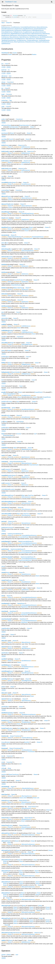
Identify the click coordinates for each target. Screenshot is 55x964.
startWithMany (5, 665)
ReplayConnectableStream (25, 541)
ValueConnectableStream (17, 549)
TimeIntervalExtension (32, 40)
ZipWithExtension (5, 43)
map (2, 441)
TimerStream (4, 53)
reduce (3, 566)
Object (3, 22)
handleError (4, 401)
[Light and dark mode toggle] (52, 2)
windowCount (4, 806)
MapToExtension (26, 33)
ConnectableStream (24, 537)
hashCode (3, 70)
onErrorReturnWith (6, 513)
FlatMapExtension (17, 32)
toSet (2, 762)
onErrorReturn (5, 507)
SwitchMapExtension (19, 38)
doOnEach (4, 280)
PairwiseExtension (32, 35)
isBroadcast (4, 76)
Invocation (12, 489)
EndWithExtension (26, 30)
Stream (8, 22)
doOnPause (4, 300)
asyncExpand (4, 133)
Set (11, 762)
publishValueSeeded (6, 557)
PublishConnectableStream (14, 533)
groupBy (3, 392)
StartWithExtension (34, 37)
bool (10, 76)
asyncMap (4, 139)
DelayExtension (18, 28)
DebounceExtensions (42, 27)
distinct (3, 243)
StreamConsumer (8, 527)
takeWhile (3, 706)
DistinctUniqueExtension (7, 30)
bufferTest (4, 161)
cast (2, 176)
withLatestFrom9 (5, 918)
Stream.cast (36, 797)
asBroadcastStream (6, 125)
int (8, 70)
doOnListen (4, 294)
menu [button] (2, 2)
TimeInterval (17, 736)
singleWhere (4, 628)
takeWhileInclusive (6, 713)
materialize (4, 461)
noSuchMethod (5, 489)
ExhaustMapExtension (7, 32)
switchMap (4, 679)
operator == (4, 954)
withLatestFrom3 (5, 850)
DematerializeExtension (40, 28)
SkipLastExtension (14, 37)
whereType (4, 794)
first (2, 63)
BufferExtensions (5, 27)
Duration (15, 53)
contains (3, 190)
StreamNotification (16, 236)
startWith (3, 659)
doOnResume (4, 306)
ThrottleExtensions (21, 40)
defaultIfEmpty (5, 212)
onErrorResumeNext (6, 501)
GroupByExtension (27, 32)
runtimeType (4, 100)
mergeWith (4, 475)
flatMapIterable (5, 372)
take (2, 686)
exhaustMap (4, 342)
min (2, 483)
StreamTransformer (14, 774)
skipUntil (3, 647)
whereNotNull (4, 786)
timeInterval (4, 736)
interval (3, 415)
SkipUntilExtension (24, 37)
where (2, 780)
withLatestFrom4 (5, 859)
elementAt (4, 318)
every (2, 336)
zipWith (3, 940)
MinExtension (13, 35)
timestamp (4, 748)
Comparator (7, 469)
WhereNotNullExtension (7, 42)
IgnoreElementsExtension (39, 32)
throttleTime (4, 728)
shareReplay (4, 603)
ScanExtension (5, 37)
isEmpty (3, 82)
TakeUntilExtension (40, 38)
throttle (3, 720)
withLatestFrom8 (5, 905)
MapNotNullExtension (16, 33)
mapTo (3, 455)
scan (2, 588)
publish (3, 533)
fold (2, 380)
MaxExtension (46, 33)
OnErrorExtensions (22, 35)
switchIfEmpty (5, 671)
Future (6, 63)
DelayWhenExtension (28, 28)
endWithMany (4, 330)
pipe (2, 527)
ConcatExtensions (15, 27)
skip (2, 634)
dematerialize (4, 235)
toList (2, 756)
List (23, 145)
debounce (3, 196)
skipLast (3, 640)
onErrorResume (5, 495)
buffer (3, 145)
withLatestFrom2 (5, 841)
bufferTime (4, 168)
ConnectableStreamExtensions (28, 27)
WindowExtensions (30, 42)
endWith (3, 324)
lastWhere (3, 427)
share (2, 595)
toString (3, 768)
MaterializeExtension (36, 33)
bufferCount (4, 151)
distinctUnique (5, 249)
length (3, 94)
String (5, 421)
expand (3, 350)
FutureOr (11, 139)
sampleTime (4, 580)
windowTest (4, 817)
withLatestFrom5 (5, 870)
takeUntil (3, 699)
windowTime (4, 825)
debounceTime (5, 204)
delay (2, 218)
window (3, 800)
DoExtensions (17, 30)
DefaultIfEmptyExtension (7, 28)
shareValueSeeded (6, 619)
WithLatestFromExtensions (42, 42)
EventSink (26, 742)
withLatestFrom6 (5, 882)
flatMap (3, 362)
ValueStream (13, 611)
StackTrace (20, 287)
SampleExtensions (42, 35)
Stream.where (23, 797)
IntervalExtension (5, 33)
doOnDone (4, 272)
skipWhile (3, 653)
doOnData (4, 264)
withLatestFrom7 (5, 893)
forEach (3, 386)
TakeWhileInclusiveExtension (8, 40)
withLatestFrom (5, 833)
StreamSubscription (24, 125)
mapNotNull (4, 447)
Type (10, 100)
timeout (3, 742)
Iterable (9, 182)
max (2, 469)
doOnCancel (4, 256)
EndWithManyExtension (38, 30)
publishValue (4, 549)
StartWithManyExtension (46, 37)
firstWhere (4, 356)
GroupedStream (38, 392)
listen (2, 433)
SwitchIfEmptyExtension (7, 38)
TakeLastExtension (30, 38)
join (2, 421)
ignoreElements (5, 407)
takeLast (3, 693)
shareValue (4, 611)
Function (10, 401)
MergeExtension (5, 35)
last (2, 88)
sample (3, 572)
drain (2, 312)
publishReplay (5, 541)
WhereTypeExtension (19, 42)
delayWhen (4, 227)
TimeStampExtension (44, 40)
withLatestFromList (6, 932)
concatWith (4, 182)
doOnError (4, 287)
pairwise (3, 521)
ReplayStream (21, 603)
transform (3, 774)
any (2, 119)
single (2, 106)
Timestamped (17, 748)
